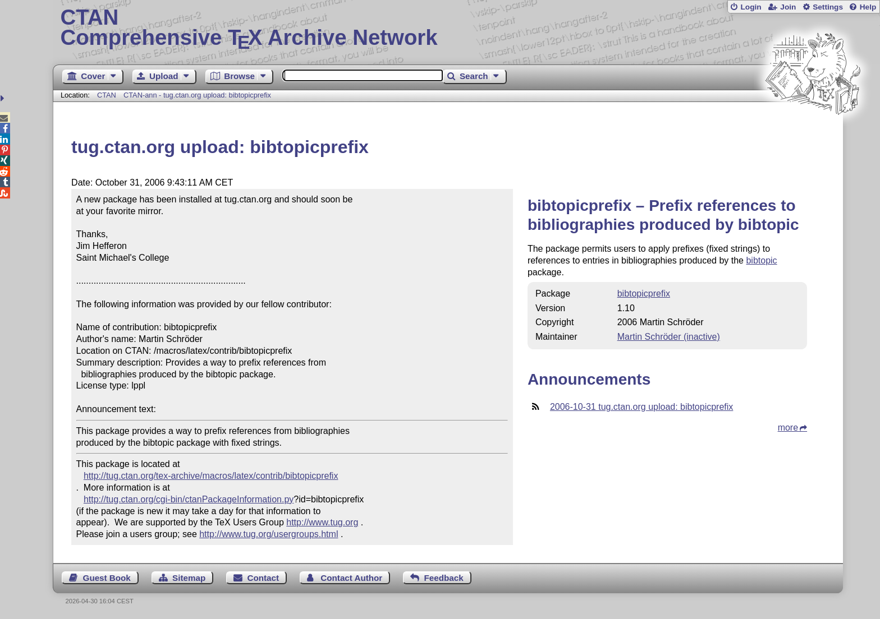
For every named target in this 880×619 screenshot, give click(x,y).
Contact (263, 578)
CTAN (106, 95)
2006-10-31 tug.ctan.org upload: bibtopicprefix (641, 407)
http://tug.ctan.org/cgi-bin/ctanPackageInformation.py (189, 499)
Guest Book (107, 578)
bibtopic (761, 260)
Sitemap (188, 578)
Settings (828, 7)
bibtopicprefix (643, 293)
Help (868, 7)
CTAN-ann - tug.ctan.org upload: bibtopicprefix (197, 95)
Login (750, 7)
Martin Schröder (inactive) (668, 336)
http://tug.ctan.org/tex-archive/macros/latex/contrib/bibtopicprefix (211, 476)
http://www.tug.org (322, 522)
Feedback (444, 578)
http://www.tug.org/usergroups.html (268, 534)
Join (788, 7)
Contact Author (351, 578)
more (788, 427)
